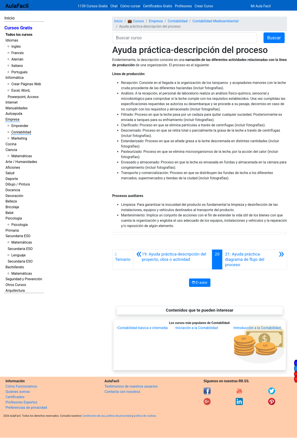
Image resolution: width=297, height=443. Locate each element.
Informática (15, 78)
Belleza (11, 201)
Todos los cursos (19, 34)
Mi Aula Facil (261, 6)
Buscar (274, 37)
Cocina (11, 144)
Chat (114, 6)
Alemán (17, 59)
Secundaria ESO (18, 236)
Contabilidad (21, 132)
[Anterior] (172, 259)
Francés (17, 53)
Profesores (183, 6)
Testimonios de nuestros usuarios (131, 386)
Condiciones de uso (93, 415)
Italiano (17, 66)
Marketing (19, 138)
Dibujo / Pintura (18, 184)
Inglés (16, 46)
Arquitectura (15, 290)
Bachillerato (15, 267)
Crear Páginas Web (26, 84)
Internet (12, 102)
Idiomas (12, 40)
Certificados (15, 397)
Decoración (14, 196)
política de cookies (145, 415)
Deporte (12, 179)
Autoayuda (14, 114)
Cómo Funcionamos (21, 386)
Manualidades (17, 108)
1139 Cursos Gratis (93, 6)
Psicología (14, 218)
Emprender (19, 126)
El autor (200, 282)
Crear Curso (204, 6)
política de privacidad (118, 415)
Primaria (12, 230)
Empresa (12, 119)
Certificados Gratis (157, 6)
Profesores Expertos (21, 402)
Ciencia (11, 150)
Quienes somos (18, 392)
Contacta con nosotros (122, 392)
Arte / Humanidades (21, 162)
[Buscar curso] (184, 37)
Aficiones (13, 167)
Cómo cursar (130, 6)
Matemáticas (21, 156)
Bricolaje (12, 207)
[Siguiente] (254, 259)
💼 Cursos (136, 21)
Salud (10, 173)
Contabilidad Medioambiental (216, 21)
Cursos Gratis (18, 27)
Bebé (9, 213)
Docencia (13, 190)
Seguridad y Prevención (24, 279)
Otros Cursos (16, 285)
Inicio (9, 18)
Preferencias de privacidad (26, 407)
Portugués (19, 72)
